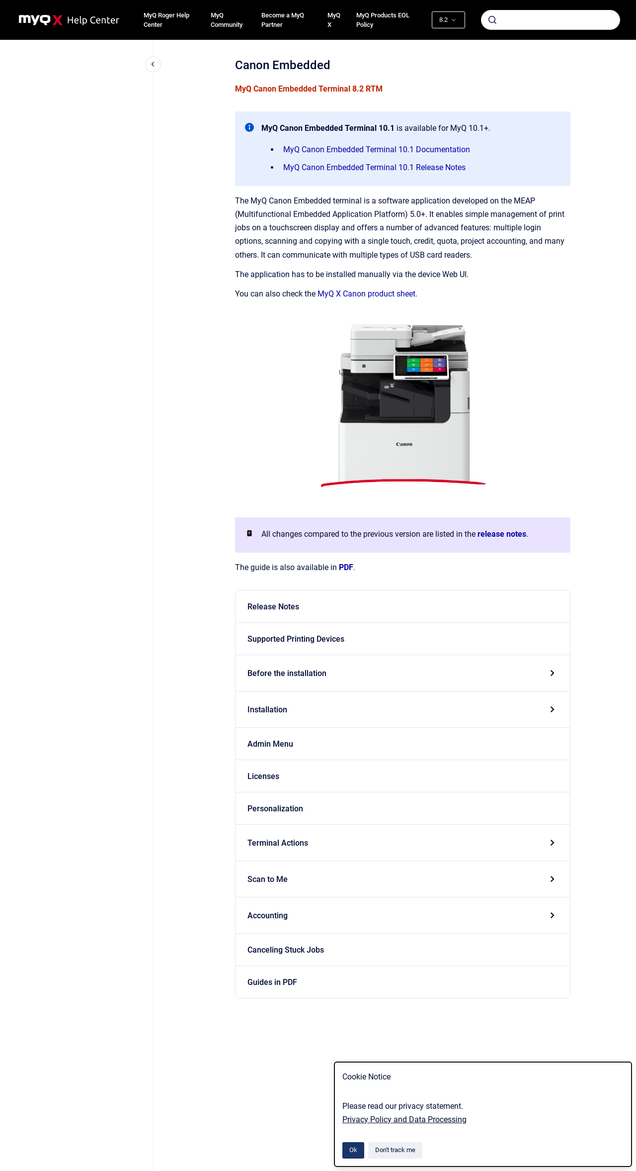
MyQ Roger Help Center (166, 20)
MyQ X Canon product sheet (366, 293)
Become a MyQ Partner (282, 20)
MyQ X (333, 20)
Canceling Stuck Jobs (285, 950)
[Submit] (492, 20)
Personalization (275, 808)
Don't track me (395, 1150)
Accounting (267, 915)
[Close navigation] (153, 64)
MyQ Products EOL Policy (382, 20)
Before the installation (286, 673)
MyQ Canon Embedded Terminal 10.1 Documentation (376, 149)
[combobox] (550, 19)
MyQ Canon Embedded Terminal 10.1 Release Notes (374, 167)
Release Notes (273, 606)
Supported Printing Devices (295, 639)
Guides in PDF (272, 982)
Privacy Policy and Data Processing (404, 1119)
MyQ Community (226, 20)
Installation (267, 709)
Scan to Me (267, 879)
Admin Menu (270, 744)
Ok (353, 1150)
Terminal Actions (277, 843)
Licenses (263, 776)
